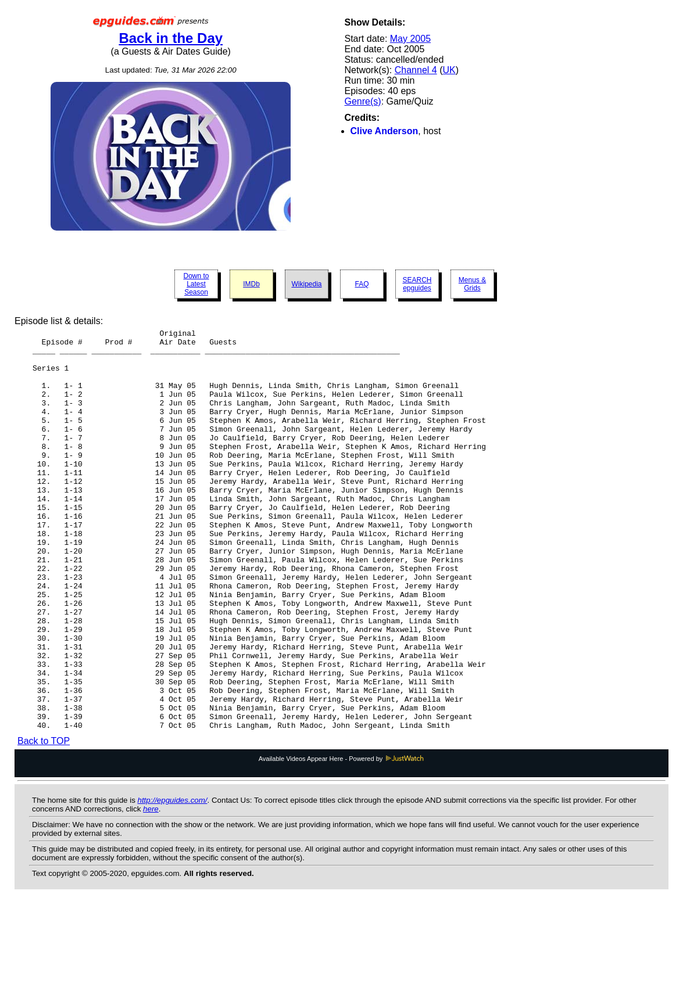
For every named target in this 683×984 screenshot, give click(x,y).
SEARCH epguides (416, 284)
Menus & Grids (472, 284)
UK (448, 70)
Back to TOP (43, 821)
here (151, 889)
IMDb (251, 284)
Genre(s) (363, 101)
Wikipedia (306, 284)
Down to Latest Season (196, 284)
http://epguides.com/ (173, 880)
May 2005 (410, 39)
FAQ (362, 284)
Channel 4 (416, 70)
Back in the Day (171, 38)
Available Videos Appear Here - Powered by (342, 838)
